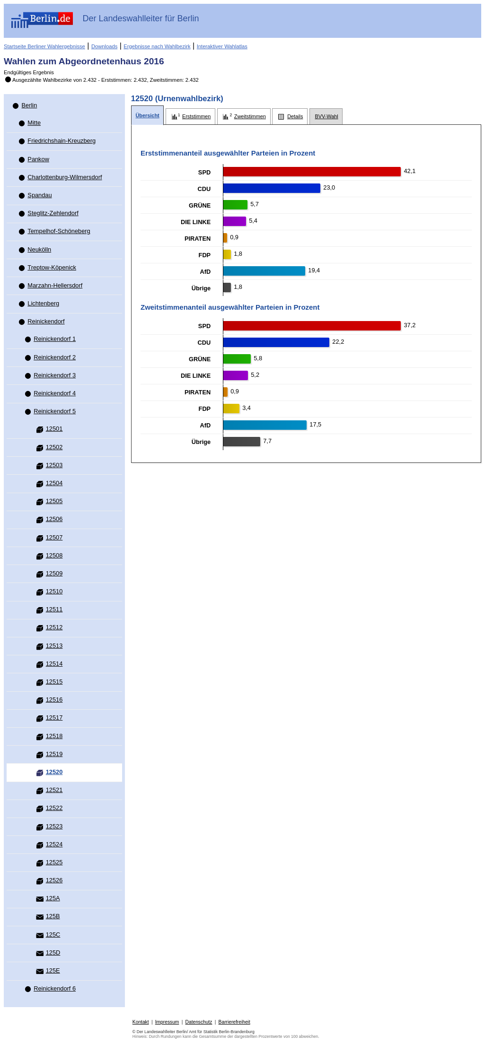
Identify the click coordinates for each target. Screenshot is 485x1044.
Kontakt (140, 1022)
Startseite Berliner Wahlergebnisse (44, 46)
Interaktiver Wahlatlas (222, 46)
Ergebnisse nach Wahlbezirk (156, 46)
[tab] (148, 115)
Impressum (167, 1022)
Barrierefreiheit (234, 1022)
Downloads (104, 46)
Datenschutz (198, 1022)
